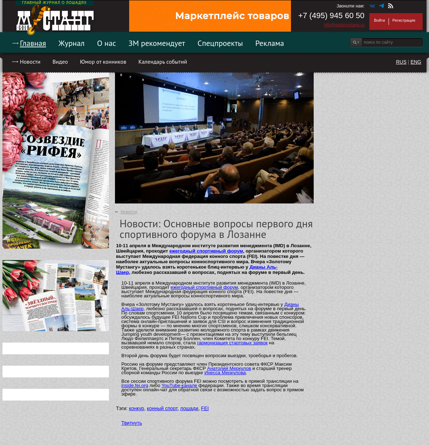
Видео (60, 61)
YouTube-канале (179, 385)
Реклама (269, 43)
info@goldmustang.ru (344, 24)
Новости (30, 61)
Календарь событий (162, 61)
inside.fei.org (134, 385)
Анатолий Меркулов (229, 368)
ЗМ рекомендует (156, 43)
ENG (416, 62)
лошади (189, 408)
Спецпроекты (220, 43)
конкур (136, 408)
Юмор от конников (103, 61)
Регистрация (403, 20)
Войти (379, 20)
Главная (33, 43)
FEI (205, 408)
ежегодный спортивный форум (206, 251)
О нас (106, 43)
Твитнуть (131, 423)
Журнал (72, 43)
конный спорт (162, 408)
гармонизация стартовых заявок (232, 342)
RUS (401, 62)
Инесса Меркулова (225, 372)
